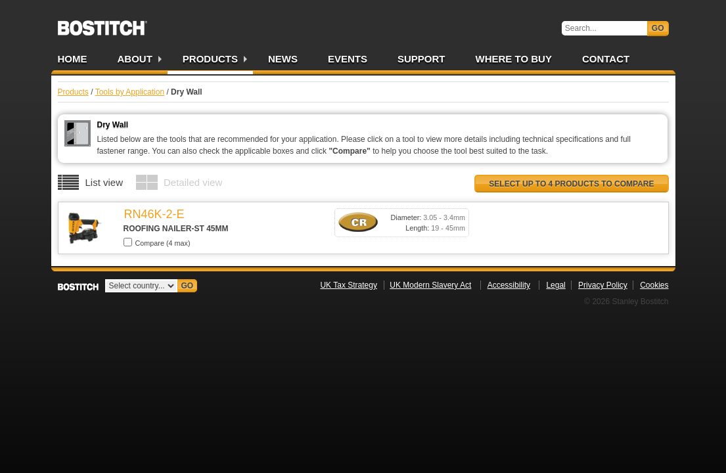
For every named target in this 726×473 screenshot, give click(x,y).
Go (658, 28)
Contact (605, 58)
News (283, 58)
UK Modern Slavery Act (430, 285)
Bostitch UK (102, 23)
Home (72, 58)
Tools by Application (129, 92)
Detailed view (193, 182)
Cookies (654, 285)
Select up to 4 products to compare (571, 184)
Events (347, 58)
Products (210, 58)
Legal (555, 285)
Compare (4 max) (157, 242)
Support (421, 58)
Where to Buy (514, 58)
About (135, 58)
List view (104, 182)
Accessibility (509, 285)
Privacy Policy (602, 285)
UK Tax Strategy (348, 285)
